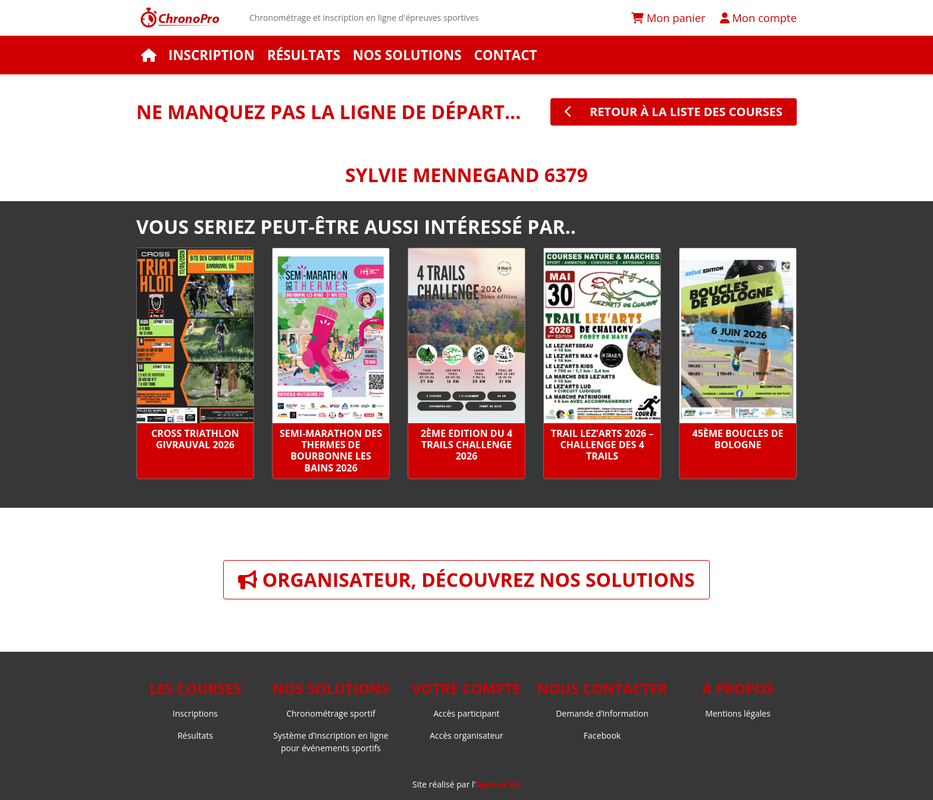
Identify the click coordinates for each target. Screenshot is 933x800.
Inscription (211, 55)
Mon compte (758, 17)
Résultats (303, 55)
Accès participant (466, 713)
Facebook (602, 735)
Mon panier (668, 17)
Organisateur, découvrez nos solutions (466, 579)
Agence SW (498, 784)
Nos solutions (407, 55)
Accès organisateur (466, 735)
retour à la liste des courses (673, 112)
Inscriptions (195, 713)
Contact (505, 55)
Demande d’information (602, 713)
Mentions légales (738, 713)
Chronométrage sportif (330, 713)
